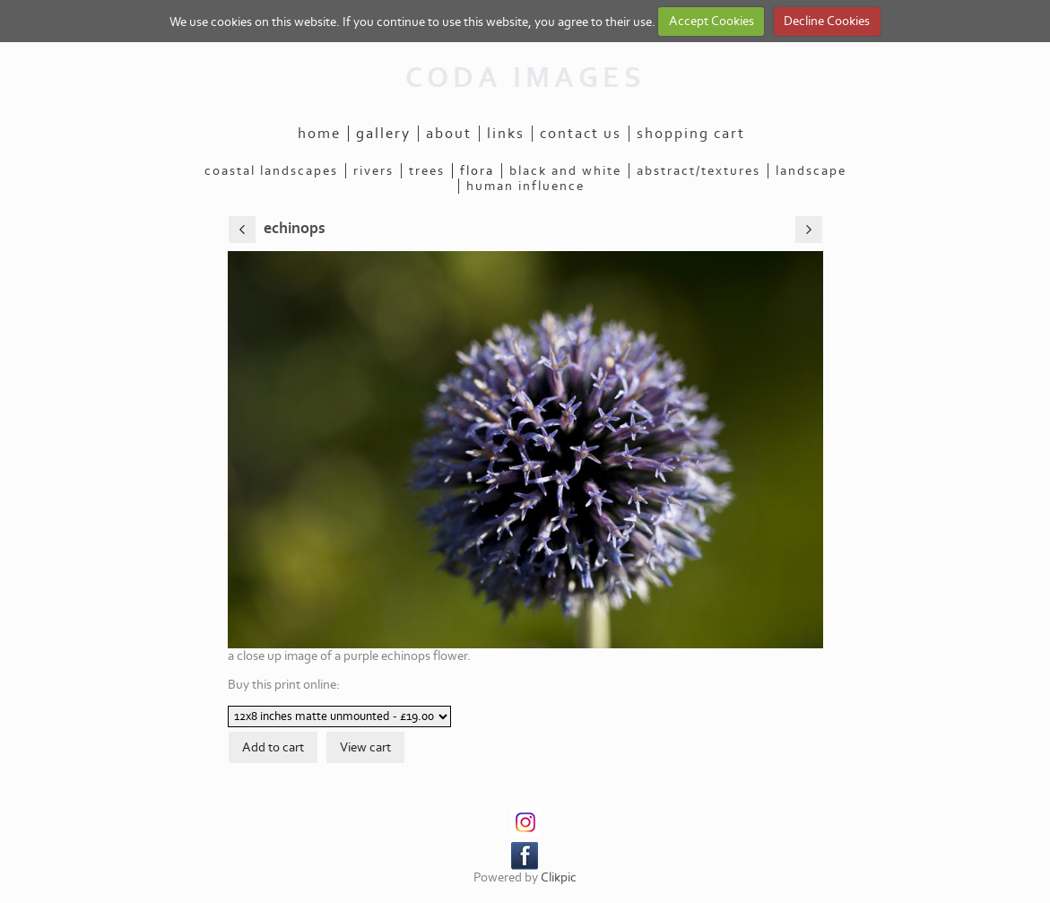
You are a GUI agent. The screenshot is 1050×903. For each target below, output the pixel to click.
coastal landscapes (271, 170)
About (449, 134)
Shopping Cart (691, 134)
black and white (565, 170)
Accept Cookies (711, 21)
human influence (525, 186)
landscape (811, 170)
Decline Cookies (827, 21)
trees (427, 170)
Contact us (580, 134)
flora (477, 170)
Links (506, 134)
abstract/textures (698, 170)
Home (319, 134)
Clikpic (559, 877)
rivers (373, 170)
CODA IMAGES (525, 78)
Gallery (383, 134)
